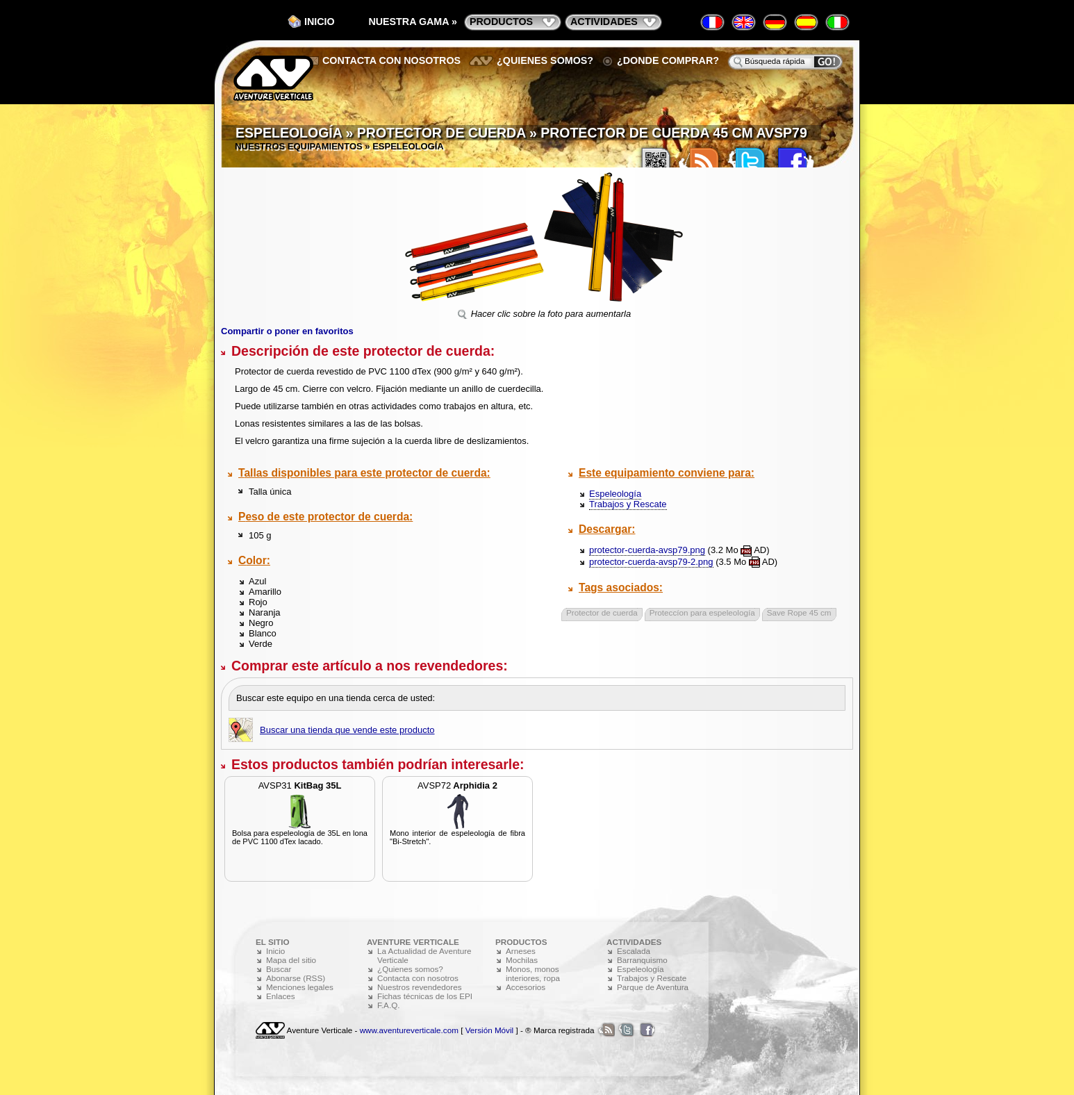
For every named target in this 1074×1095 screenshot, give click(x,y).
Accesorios (525, 986)
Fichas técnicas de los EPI (424, 996)
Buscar (278, 968)
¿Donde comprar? (668, 60)
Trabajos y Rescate (628, 504)
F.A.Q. (388, 1005)
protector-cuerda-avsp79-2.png (651, 562)
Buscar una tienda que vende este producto (347, 730)
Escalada (633, 950)
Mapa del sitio (291, 959)
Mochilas (522, 959)
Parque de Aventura (652, 986)
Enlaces (280, 996)
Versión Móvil (489, 1030)
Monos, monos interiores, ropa (533, 973)
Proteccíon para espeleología (702, 612)
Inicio (319, 21)
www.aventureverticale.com (409, 1030)
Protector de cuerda (602, 612)
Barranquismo (642, 959)
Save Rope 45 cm (799, 612)
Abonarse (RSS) (295, 977)
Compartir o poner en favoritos (287, 331)
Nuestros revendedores (419, 986)
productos (501, 21)
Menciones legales (299, 986)
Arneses (521, 950)
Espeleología (615, 493)
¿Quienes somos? (545, 60)
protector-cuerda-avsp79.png (647, 550)
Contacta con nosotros (391, 60)
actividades (604, 21)
